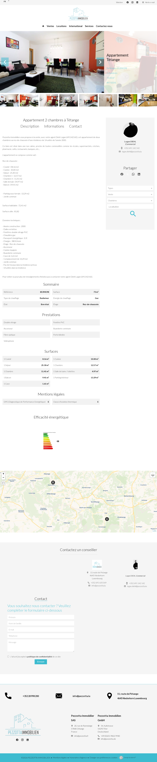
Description (30, 126)
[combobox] (130, 188)
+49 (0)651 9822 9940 (110, 736)
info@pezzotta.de (108, 739)
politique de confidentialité (39, 656)
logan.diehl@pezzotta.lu (132, 151)
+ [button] (3, 474)
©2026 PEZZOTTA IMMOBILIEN (35, 757)
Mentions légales (60, 757)
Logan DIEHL (130, 141)
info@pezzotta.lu (99, 585)
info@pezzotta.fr (81, 736)
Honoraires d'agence (78, 757)
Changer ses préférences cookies (103, 757)
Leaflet (154, 531)
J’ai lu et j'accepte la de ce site (35, 656)
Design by (130, 757)
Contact (75, 126)
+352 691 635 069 (98, 582)
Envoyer (41, 662)
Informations (54, 126)
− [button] (3, 478)
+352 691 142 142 (132, 148)
